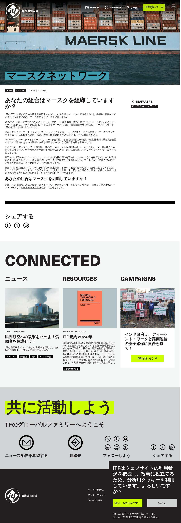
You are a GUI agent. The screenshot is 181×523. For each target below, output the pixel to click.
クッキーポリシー (97, 494)
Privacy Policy (95, 499)
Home (9, 90)
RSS (126, 447)
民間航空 (23, 356)
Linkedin (108, 447)
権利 (33, 356)
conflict (11, 356)
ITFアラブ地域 (45, 356)
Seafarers (143, 101)
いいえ (162, 503)
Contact (75, 444)
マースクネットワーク (144, 106)
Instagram (117, 447)
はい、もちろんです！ (127, 503)
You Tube (126, 439)
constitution (71, 369)
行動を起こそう (151, 7)
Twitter (108, 439)
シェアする (19, 216)
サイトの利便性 (96, 489)
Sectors (20, 90)
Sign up (26, 444)
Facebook (117, 439)
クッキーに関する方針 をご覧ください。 (136, 517)
